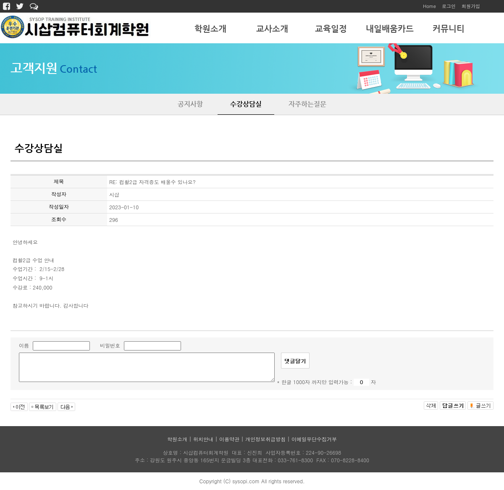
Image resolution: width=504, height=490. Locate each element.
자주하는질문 (307, 104)
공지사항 (190, 104)
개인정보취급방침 (265, 439)
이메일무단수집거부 (314, 439)
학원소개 (210, 29)
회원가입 (471, 6)
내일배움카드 (390, 29)
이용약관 (229, 439)
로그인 (449, 6)
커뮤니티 (449, 29)
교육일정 (331, 29)
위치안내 (203, 439)
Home (429, 6)
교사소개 (272, 29)
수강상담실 (246, 104)
